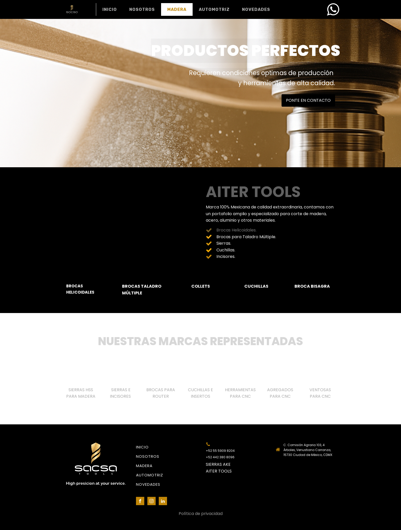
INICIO (109, 9)
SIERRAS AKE (218, 464)
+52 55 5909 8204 (220, 450)
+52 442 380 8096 (220, 457)
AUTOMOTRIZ (214, 9)
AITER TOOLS (219, 471)
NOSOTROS (142, 9)
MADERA (176, 9)
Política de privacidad (201, 514)
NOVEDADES (256, 9)
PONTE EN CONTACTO (308, 100)
